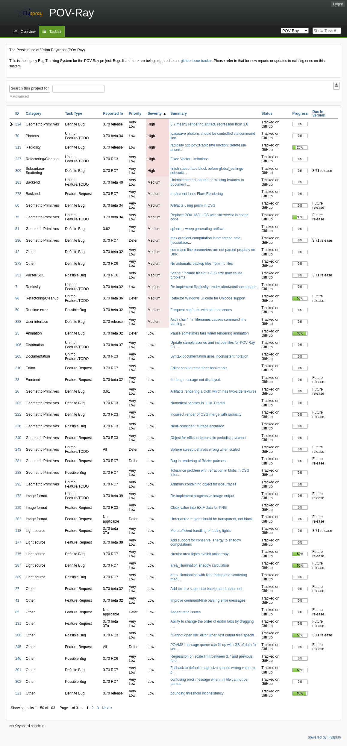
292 (18, 484)
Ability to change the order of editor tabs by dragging (212, 621)
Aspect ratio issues (185, 612)
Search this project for (30, 88)
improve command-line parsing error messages (208, 600)
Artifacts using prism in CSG (192, 205)
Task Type (73, 113)
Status (266, 113)
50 (17, 310)
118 (18, 531)
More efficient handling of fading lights (200, 531)
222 (18, 414)
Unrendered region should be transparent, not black (211, 519)
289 (18, 577)
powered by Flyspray (324, 737)
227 (18, 159)
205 (18, 356)
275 (18, 554)
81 (17, 229)
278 (18, 194)
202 (18, 403)
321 (18, 693)
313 (18, 147)
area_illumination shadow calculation (199, 565)
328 (18, 322)
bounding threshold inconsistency (196, 693)
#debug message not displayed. (195, 380)
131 (18, 623)
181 (18, 182)
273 (18, 263)
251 (18, 275)
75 (17, 217)
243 (18, 449)
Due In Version (318, 113)
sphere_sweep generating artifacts (197, 229)
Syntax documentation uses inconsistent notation (209, 356)
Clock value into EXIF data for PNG (198, 508)
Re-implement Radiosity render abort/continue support (213, 287)
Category (33, 113)
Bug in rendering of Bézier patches (197, 461)
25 (17, 333)
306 (18, 171)
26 (17, 391)
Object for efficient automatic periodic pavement (208, 438)
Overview (28, 32)
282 (18, 519)
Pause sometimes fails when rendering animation (209, 333)
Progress (300, 113)
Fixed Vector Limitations (189, 159)
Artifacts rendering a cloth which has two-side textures (213, 391)
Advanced (21, 96)
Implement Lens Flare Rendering (196, 194)
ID (17, 113)
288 (18, 472)
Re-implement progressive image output (202, 496)
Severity (157, 113)
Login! (338, 4)
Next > (107, 708)
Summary (178, 113)
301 (18, 670)
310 (18, 368)
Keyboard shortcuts (28, 726)
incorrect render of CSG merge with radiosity (205, 414)
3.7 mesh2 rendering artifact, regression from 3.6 (209, 124)
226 (18, 426)
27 (17, 589)
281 (18, 461)
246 (18, 658)
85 (17, 612)
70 (17, 136)
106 (18, 345)
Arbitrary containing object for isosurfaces (203, 484)
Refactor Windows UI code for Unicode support (207, 298)
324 (18, 124)
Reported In (113, 113)
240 (18, 438)
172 (18, 496)
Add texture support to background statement (206, 589)
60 (17, 205)
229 (18, 508)
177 (18, 542)
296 (18, 240)
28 (17, 380)
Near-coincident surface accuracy (197, 426)
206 (18, 635)
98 (17, 298)
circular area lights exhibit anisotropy (199, 554)
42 (17, 252)
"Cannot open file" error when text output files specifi (212, 635)
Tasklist (55, 32)
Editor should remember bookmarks (198, 368)
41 (17, 600)
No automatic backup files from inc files (201, 263)
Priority (135, 113)
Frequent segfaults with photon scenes (201, 310)
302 (18, 682)
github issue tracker (196, 61)
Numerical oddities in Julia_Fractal (197, 403)
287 (18, 565)
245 (18, 647)
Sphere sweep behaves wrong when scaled (205, 449)
